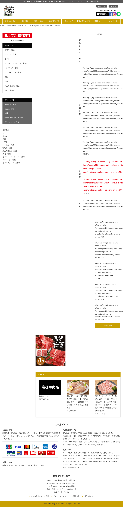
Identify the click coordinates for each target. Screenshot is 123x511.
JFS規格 (24, 21)
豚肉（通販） (10, 90)
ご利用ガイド (98, 21)
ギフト (7, 59)
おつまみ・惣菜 (10, 54)
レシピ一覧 (113, 21)
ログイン (101, 6)
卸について (69, 21)
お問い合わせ (89, 496)
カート (113, 6)
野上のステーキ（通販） (14, 72)
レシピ (4, 133)
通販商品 (5, 130)
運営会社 (76, 496)
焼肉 (6, 77)
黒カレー (5, 136)
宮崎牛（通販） (39, 21)
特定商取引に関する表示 (14, 118)
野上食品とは (10, 21)
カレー (7, 81)
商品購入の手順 (10, 104)
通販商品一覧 (54, 21)
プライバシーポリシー (13, 122)
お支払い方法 (9, 109)
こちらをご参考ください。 (35, 465)
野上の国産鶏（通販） (13, 86)
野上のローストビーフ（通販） (16, 63)
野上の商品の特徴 (83, 21)
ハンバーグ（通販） (12, 68)
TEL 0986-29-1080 (108, 10)
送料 (6, 113)
